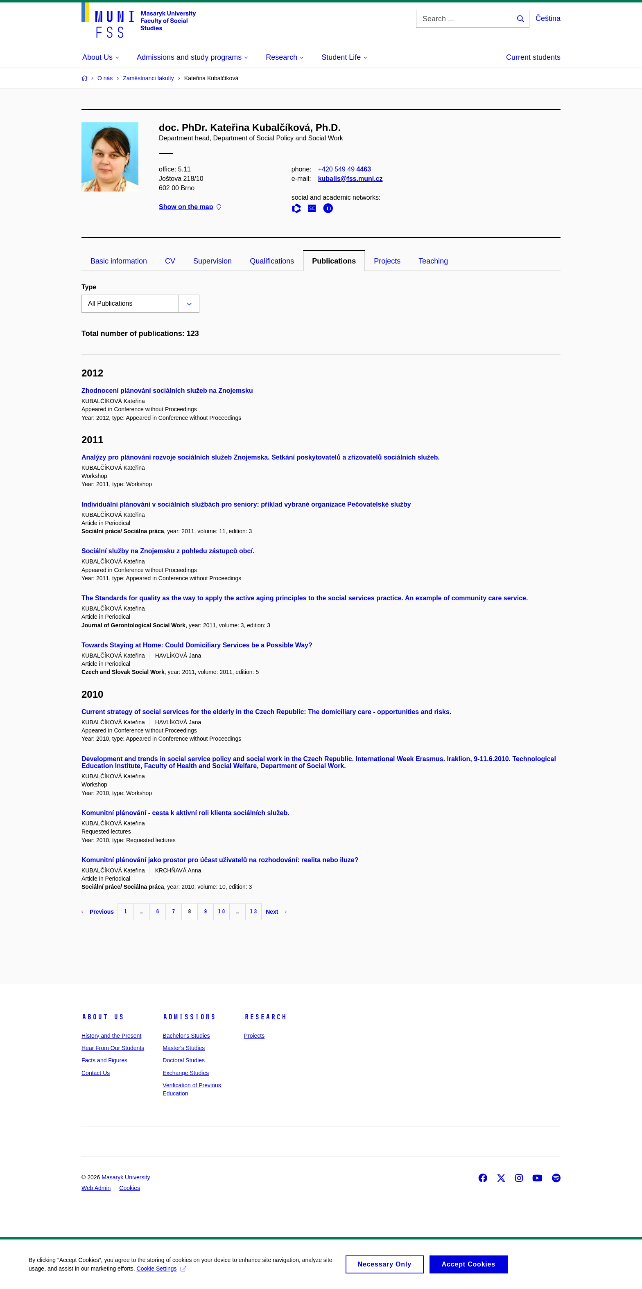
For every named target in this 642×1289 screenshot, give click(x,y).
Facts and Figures (104, 1060)
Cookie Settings (161, 1271)
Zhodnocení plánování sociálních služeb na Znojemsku (167, 390)
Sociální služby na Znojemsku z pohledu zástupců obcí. (167, 551)
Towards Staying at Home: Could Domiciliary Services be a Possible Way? (196, 645)
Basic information (118, 261)
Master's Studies (184, 1048)
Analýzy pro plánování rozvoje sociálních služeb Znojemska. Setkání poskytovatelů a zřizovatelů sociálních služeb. (260, 457)
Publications (334, 261)
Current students (533, 57)
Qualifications (272, 261)
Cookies (129, 1188)
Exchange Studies (186, 1073)
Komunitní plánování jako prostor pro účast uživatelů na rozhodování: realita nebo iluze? (220, 859)
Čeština (548, 18)
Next (276, 911)
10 (221, 911)
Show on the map (190, 207)
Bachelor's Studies (186, 1035)
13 (253, 911)
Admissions (189, 1016)
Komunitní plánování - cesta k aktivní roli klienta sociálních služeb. (185, 812)
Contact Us (95, 1073)
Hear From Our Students (112, 1048)
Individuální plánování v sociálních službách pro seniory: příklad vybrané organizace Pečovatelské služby (246, 504)
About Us (102, 1016)
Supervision (212, 261)
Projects (387, 261)
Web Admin (96, 1188)
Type (88, 287)
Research (265, 1016)
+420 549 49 (344, 169)
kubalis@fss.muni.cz (350, 178)
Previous (97, 911)
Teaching (433, 261)
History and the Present (111, 1035)
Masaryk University (126, 1177)
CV (170, 261)
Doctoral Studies (184, 1060)
